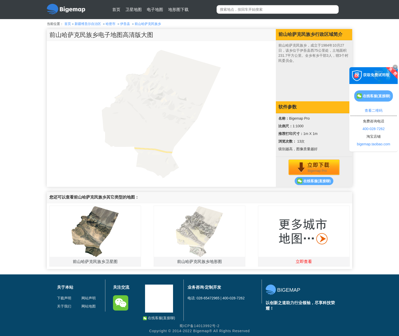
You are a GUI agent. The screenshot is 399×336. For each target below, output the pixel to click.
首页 (116, 9)
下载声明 (64, 298)
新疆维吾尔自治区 (88, 24)
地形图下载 (178, 9)
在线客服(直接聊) (314, 181)
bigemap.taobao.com (373, 144)
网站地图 (88, 306)
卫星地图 (133, 9)
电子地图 (155, 9)
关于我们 (64, 306)
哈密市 (111, 24)
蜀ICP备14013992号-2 (199, 326)
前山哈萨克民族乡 (148, 24)
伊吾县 (125, 24)
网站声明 (88, 298)
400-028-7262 (373, 129)
